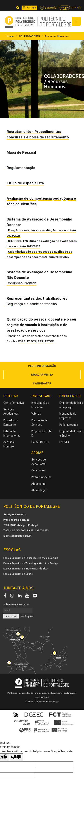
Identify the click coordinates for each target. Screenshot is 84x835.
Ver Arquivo (27, 616)
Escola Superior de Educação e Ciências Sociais (30, 557)
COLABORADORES (29, 36)
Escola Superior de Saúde (18, 573)
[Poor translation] (16, 757)
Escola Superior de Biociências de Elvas (26, 568)
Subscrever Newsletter (16, 604)
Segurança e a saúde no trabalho (32, 304)
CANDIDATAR (42, 383)
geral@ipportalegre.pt (18, 535)
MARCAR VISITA (42, 374)
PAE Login (29, 7)
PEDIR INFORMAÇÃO (42, 366)
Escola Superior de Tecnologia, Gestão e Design (30, 563)
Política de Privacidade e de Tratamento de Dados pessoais (34, 692)
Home (10, 36)
